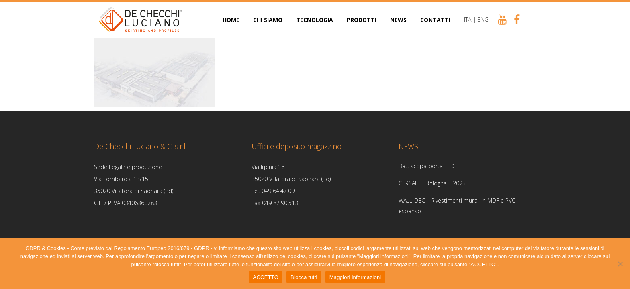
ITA (467, 19)
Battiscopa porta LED (426, 166)
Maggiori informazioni (355, 277)
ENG (483, 19)
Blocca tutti (303, 277)
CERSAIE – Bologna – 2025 (432, 183)
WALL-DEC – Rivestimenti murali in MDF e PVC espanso (457, 206)
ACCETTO (265, 277)
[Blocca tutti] (620, 264)
